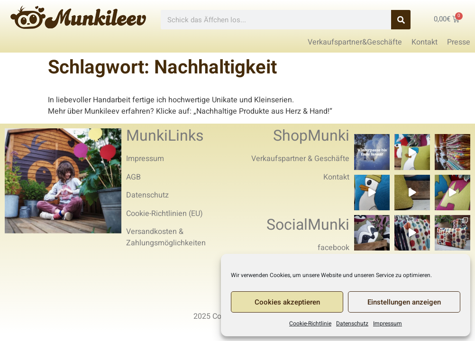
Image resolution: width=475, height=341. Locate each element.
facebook (333, 247)
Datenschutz (352, 323)
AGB (133, 177)
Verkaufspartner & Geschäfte (300, 158)
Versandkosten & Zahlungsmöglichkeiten (166, 237)
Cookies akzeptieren (287, 302)
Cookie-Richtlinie (310, 323)
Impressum (387, 323)
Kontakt (336, 177)
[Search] (401, 19)
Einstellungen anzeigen (404, 302)
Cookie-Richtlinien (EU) (164, 213)
